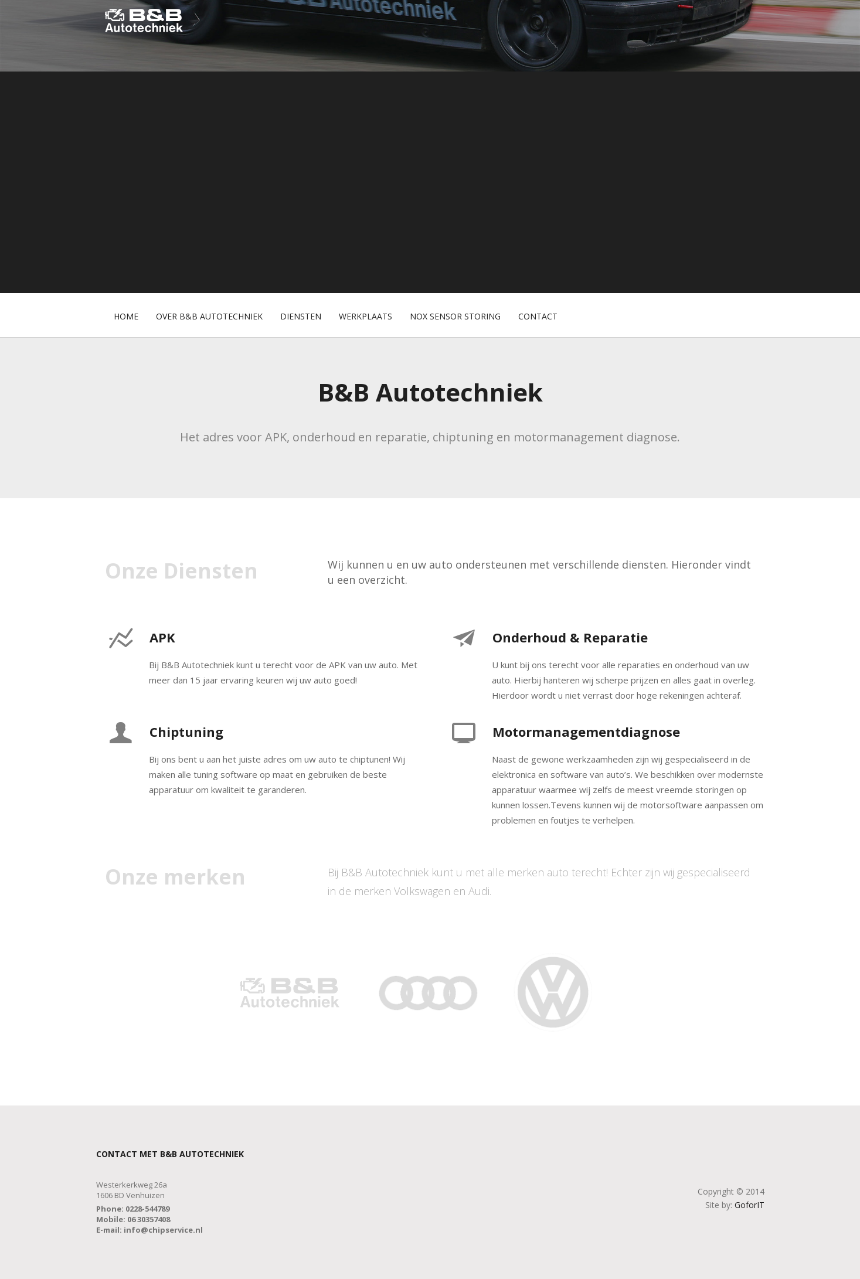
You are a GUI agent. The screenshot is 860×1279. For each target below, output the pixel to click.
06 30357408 (148, 1219)
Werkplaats (365, 316)
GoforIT (749, 1204)
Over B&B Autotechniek (209, 316)
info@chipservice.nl (163, 1229)
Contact (538, 316)
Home (126, 316)
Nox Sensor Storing (455, 316)
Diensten (300, 316)
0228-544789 (147, 1208)
